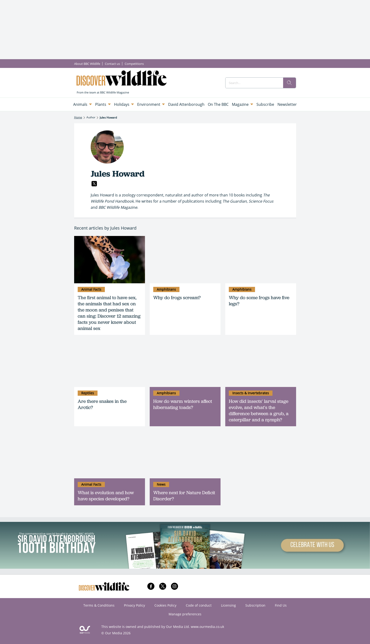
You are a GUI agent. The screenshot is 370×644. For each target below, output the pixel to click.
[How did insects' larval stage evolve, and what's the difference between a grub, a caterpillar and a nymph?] (260, 363)
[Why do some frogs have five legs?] (260, 259)
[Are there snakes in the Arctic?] (109, 363)
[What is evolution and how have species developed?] (109, 454)
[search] (289, 83)
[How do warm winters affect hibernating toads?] (185, 363)
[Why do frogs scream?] (185, 259)
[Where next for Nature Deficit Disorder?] (185, 454)
